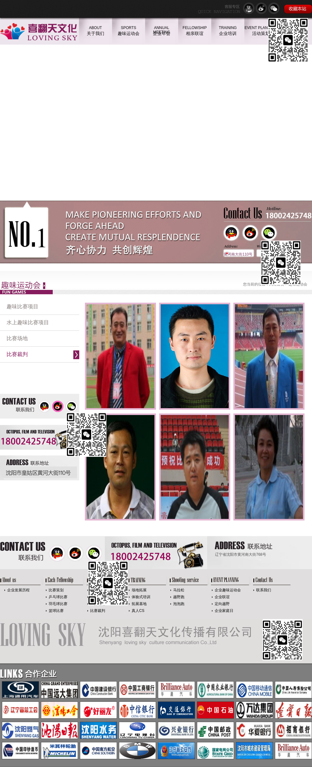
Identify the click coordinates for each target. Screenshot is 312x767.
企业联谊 (222, 597)
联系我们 (263, 590)
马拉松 (178, 590)
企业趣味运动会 (228, 590)
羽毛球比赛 (58, 604)
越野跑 (178, 597)
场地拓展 (139, 590)
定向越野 (222, 604)
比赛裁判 (17, 354)
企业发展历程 (18, 590)
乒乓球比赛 (58, 597)
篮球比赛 (56, 610)
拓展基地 (139, 604)
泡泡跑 (178, 604)
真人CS (138, 610)
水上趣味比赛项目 (28, 322)
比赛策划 (56, 590)
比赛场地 (17, 338)
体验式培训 (141, 597)
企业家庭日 (224, 610)
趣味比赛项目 (22, 307)
